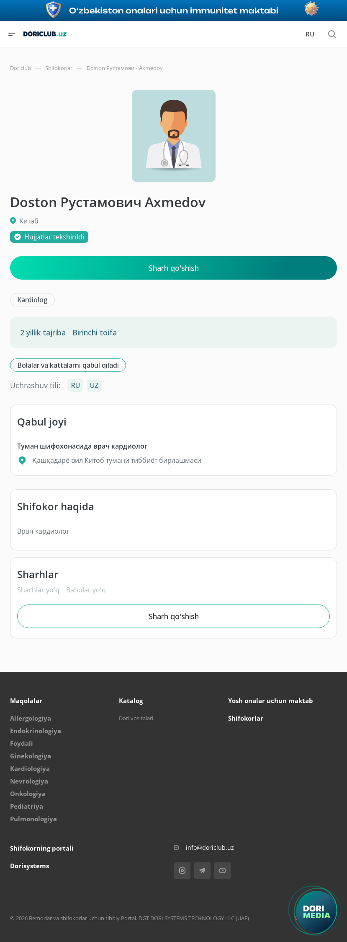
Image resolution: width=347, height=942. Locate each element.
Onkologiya (28, 793)
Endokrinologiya (35, 731)
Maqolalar (26, 700)
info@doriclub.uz (210, 847)
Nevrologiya (29, 781)
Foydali (21, 743)
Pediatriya (26, 806)
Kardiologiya (30, 768)
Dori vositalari (136, 718)
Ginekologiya (30, 756)
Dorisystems (29, 866)
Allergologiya (30, 718)
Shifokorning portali (42, 848)
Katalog (131, 700)
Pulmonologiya (33, 819)
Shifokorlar (245, 718)
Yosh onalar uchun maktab (270, 700)
